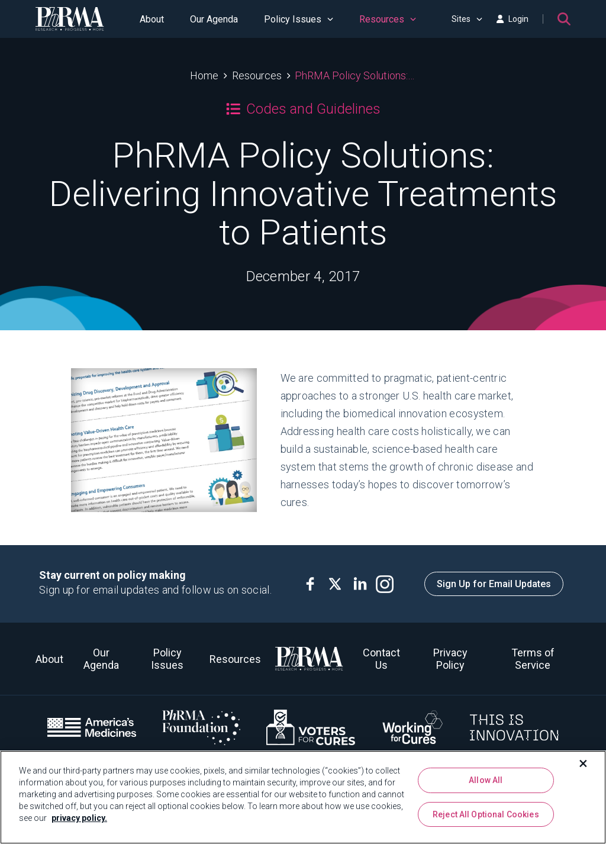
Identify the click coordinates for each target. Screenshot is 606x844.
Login (512, 19)
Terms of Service (533, 658)
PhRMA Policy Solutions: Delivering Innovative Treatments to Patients (355, 75)
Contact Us (381, 658)
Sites (467, 19)
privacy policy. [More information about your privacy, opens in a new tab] (79, 818)
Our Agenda (214, 19)
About (152, 19)
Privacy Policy (450, 658)
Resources (387, 19)
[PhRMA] (70, 19)
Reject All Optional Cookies (486, 814)
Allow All (485, 780)
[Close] (583, 763)
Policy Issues (298, 19)
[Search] (563, 19)
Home (204, 75)
